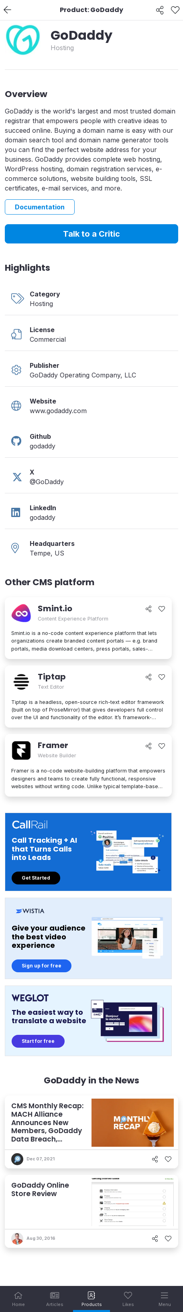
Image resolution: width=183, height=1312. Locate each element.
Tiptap (52, 676)
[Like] (175, 10)
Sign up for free (41, 966)
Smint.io (55, 608)
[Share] (160, 10)
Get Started (36, 878)
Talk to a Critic (91, 234)
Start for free (38, 1041)
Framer (53, 745)
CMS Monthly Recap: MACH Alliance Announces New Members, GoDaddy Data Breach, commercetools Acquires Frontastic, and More (47, 1135)
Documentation (40, 207)
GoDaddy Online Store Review (40, 1189)
